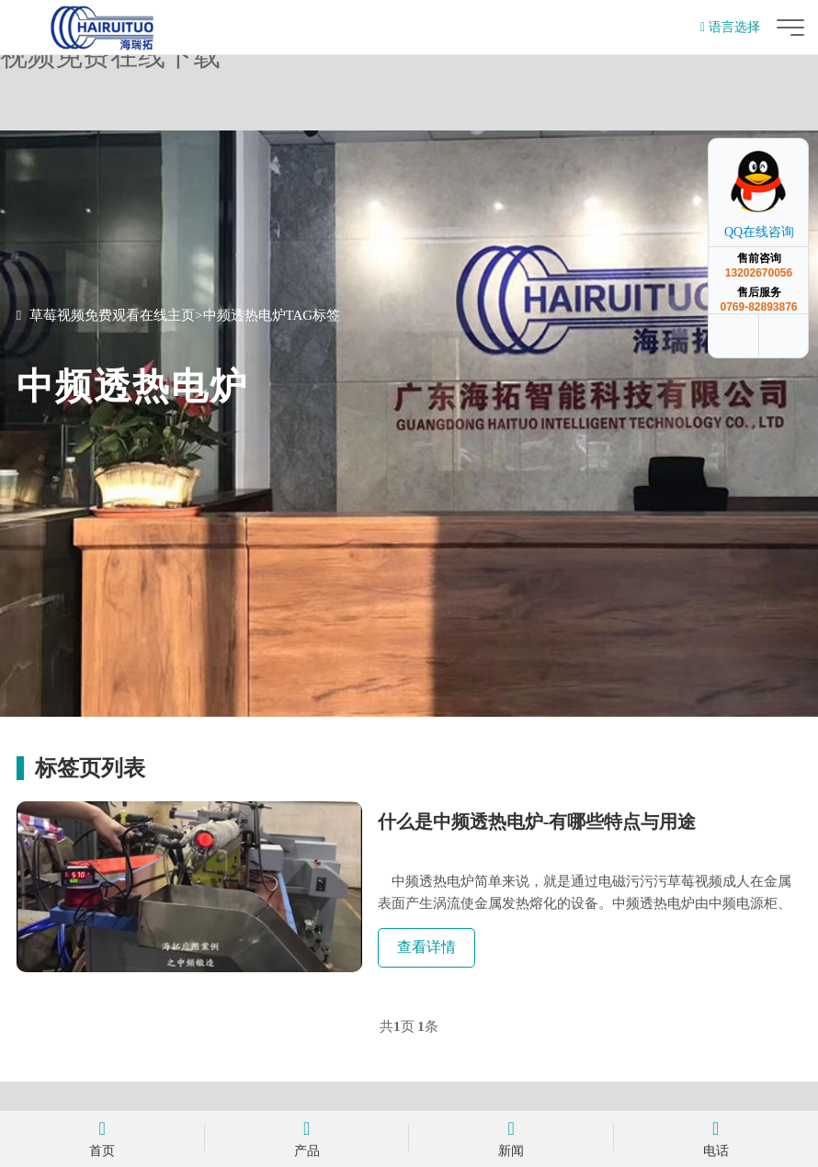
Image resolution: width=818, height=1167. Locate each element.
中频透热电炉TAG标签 (272, 315)
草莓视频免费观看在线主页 (112, 315)
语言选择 (730, 27)
